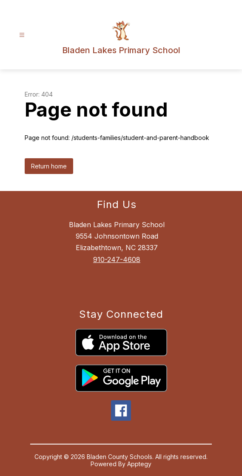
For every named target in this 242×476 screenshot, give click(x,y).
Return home (49, 166)
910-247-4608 (116, 259)
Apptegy (139, 463)
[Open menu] (22, 35)
